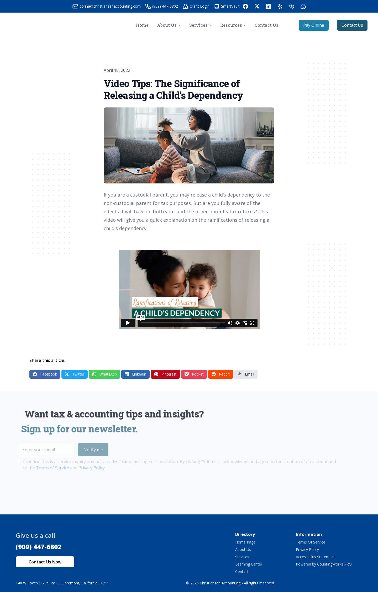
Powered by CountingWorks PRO (324, 564)
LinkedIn (135, 374)
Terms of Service (43, 468)
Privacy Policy (82, 468)
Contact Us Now (45, 562)
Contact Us (352, 25)
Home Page (245, 542)
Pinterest (165, 374)
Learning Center (248, 564)
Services (242, 556)
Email (246, 374)
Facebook (45, 374)
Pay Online (313, 25)
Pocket (194, 374)
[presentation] (47, 487)
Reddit (221, 374)
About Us (243, 549)
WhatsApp (104, 374)
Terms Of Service (310, 542)
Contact (242, 571)
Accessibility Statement (315, 556)
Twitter (74, 374)
